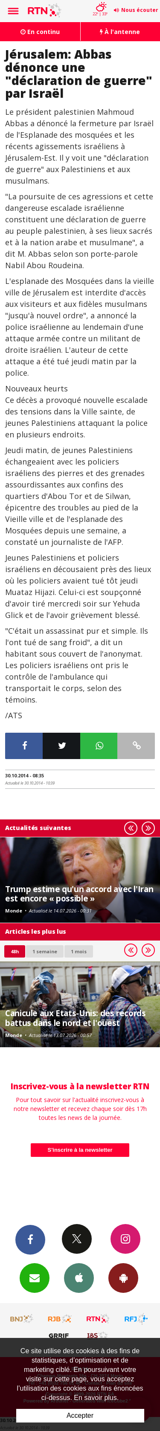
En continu (40, 32)
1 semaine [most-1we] (44, 951)
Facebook (30, 1239)
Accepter (80, 1415)
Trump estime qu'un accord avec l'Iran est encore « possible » (79, 894)
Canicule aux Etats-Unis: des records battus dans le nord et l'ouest (75, 1018)
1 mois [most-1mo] (79, 951)
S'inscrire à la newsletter (80, 1150)
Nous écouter (139, 10)
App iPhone (79, 1277)
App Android (123, 1277)
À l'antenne (120, 32)
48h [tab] (15, 951)
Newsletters (34, 1277)
